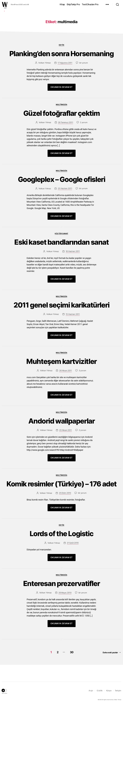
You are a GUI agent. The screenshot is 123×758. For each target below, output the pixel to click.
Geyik (61, 81)
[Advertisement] (61, 28)
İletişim (118, 743)
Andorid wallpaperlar (61, 462)
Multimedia (61, 141)
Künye (108, 743)
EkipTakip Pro (73, 4)
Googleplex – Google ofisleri (61, 217)
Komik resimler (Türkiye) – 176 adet (61, 531)
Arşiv (91, 743)
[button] (4, 744)
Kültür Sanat (61, 272)
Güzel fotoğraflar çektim (61, 150)
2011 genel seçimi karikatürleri (61, 345)
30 (71, 705)
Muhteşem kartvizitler (61, 402)
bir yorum (83, 100)
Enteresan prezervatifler (61, 636)
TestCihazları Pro (90, 4)
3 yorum (82, 412)
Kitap (62, 4)
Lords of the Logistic (61, 586)
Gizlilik (100, 743)
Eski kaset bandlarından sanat (61, 281)
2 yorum (83, 160)
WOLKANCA (5, 4)
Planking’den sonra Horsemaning (61, 90)
